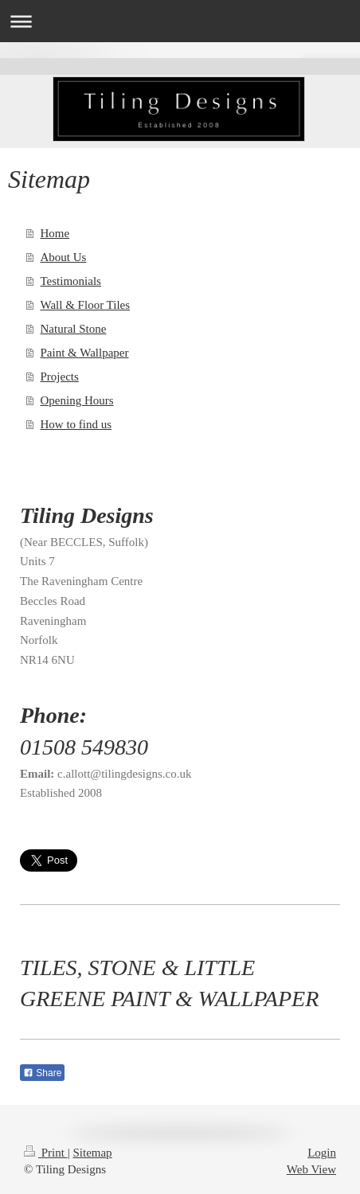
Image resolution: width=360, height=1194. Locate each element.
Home (55, 233)
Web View (311, 1169)
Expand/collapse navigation (180, 21)
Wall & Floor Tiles (86, 304)
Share (42, 1073)
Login (321, 1152)
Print (46, 1152)
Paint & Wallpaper (85, 352)
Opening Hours (77, 400)
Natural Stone (74, 328)
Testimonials (71, 281)
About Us (64, 257)
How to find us (76, 424)
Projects (60, 376)
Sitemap (92, 1152)
